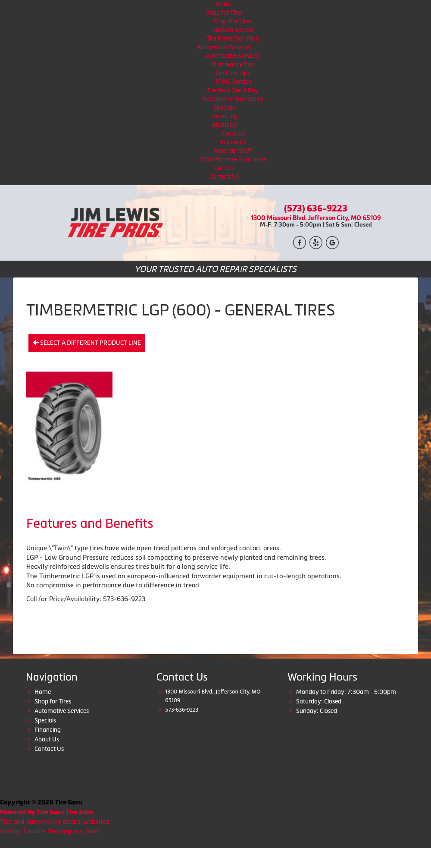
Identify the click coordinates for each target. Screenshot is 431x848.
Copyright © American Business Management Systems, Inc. (215, 837)
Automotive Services (224, 47)
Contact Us (224, 176)
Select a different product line (87, 342)
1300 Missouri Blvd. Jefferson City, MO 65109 (316, 217)
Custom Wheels (232, 29)
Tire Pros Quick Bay (233, 90)
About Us (224, 124)
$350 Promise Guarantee (233, 159)
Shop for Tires (224, 12)
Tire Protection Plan (232, 38)
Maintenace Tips (233, 64)
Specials (224, 107)
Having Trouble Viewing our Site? (50, 831)
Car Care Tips (233, 72)
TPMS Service (233, 81)
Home (224, 3)
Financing (224, 116)
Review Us (233, 142)
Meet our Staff (232, 150)
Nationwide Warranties (232, 98)
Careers (224, 167)
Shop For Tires (233, 21)
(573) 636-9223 (315, 208)
